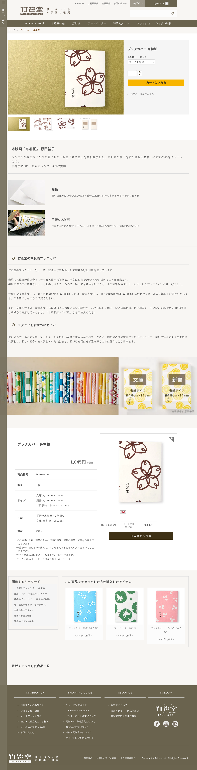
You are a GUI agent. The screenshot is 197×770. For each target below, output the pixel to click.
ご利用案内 (93, 3)
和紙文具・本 (121, 23)
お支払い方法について (77, 727)
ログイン (138, 3)
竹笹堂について (119, 705)
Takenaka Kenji (34, 23)
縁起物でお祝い (43, 599)
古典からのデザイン (24, 610)
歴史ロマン (19, 594)
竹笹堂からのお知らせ (32, 705)
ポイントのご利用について (80, 738)
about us (79, 3)
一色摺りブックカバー (25, 588)
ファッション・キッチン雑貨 (154, 23)
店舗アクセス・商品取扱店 (125, 710)
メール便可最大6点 (128, 525)
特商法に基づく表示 (106, 758)
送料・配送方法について (78, 732)
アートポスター (97, 23)
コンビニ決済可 (108, 525)
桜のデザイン (40, 605)
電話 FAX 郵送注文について (80, 721)
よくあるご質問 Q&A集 (33, 727)
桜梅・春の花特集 (23, 616)
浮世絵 (76, 23)
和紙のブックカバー (37, 594)
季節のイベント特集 (24, 621)
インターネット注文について (81, 716)
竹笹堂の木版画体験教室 (124, 716)
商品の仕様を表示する (142, 94)
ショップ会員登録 (30, 710)
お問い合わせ (120, 3)
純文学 (41, 588)
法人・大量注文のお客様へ (35, 721)
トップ (11, 30)
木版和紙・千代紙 (59, 312)
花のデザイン (25, 605)
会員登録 (106, 3)
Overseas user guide (77, 710)
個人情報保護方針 (129, 758)
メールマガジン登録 (31, 716)
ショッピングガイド (76, 705)
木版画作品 (58, 23)
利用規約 (88, 758)
